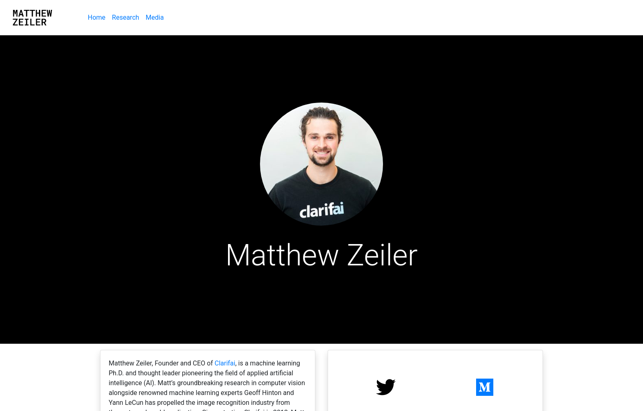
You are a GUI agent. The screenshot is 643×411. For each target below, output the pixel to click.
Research (125, 17)
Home (98, 16)
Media (155, 17)
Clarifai (224, 363)
